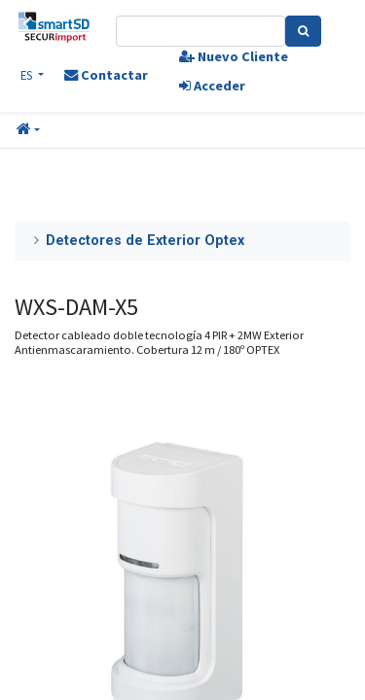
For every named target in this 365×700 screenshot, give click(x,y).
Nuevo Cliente (233, 56)
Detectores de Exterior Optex (145, 240)
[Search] (303, 31)
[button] (28, 130)
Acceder (212, 85)
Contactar (106, 75)
